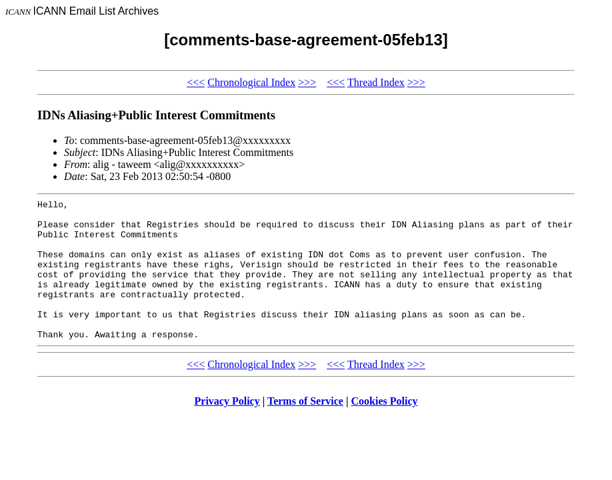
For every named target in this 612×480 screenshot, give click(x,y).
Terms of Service (305, 429)
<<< (196, 82)
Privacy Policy (227, 429)
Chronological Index (251, 82)
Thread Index (376, 82)
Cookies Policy (384, 429)
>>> (307, 82)
